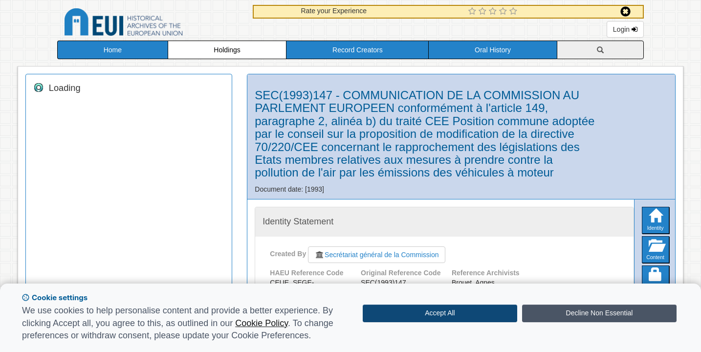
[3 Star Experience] (494, 12)
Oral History (493, 50)
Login (625, 29)
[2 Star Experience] (484, 12)
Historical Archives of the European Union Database (151, 24)
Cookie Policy (261, 323)
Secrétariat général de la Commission (376, 255)
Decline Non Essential (599, 313)
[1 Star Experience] (473, 12)
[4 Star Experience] (504, 12)
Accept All (440, 313)
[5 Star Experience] (514, 12)
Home (113, 50)
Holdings (227, 50)
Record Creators (357, 50)
